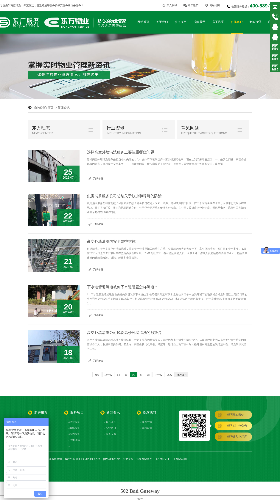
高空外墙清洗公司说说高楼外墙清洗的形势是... (125, 333)
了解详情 (98, 178)
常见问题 (190, 127)
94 (118, 374)
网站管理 (180, 459)
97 (141, 374)
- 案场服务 (74, 428)
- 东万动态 (110, 422)
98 (148, 374)
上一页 (108, 374)
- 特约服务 (74, 434)
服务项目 (181, 21)
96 (133, 374)
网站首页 (143, 21)
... (69, 446)
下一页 (158, 374)
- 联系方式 (146, 422)
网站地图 (214, 5)
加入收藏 (172, 5)
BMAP (107, 459)
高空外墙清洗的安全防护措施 (111, 241)
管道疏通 (42, 5)
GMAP (116, 459)
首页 (50, 107)
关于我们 (162, 21)
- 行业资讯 (110, 428)
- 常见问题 (110, 434)
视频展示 (199, 21)
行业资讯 (116, 127)
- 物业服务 (74, 422)
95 (126, 374)
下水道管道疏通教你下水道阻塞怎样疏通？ (122, 287)
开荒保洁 (29, 5)
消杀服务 (76, 5)
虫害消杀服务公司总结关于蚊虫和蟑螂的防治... (125, 196)
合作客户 (237, 21)
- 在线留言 (146, 428)
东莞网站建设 (144, 459)
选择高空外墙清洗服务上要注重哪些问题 (120, 152)
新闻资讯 (255, 21)
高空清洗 (15, 5)
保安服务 (62, 5)
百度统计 (162, 459)
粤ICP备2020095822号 (88, 459)
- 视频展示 (74, 440)
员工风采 (218, 21)
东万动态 (41, 127)
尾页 (169, 374)
